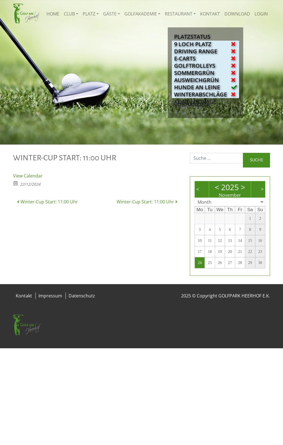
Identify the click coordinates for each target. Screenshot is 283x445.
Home (52, 14)
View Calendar (28, 176)
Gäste (110, 14)
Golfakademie (140, 14)
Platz (89, 14)
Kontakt (210, 14)
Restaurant (178, 14)
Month (204, 202)
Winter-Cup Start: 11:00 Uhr (47, 202)
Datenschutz (82, 296)
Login (261, 14)
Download (237, 14)
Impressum (50, 296)
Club (69, 14)
